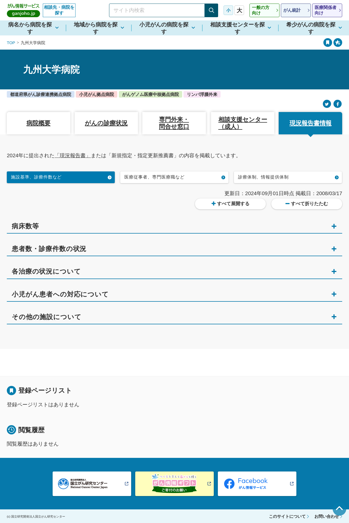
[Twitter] (327, 104)
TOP (11, 42)
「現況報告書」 (73, 155)
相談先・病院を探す (59, 10)
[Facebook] (337, 104)
